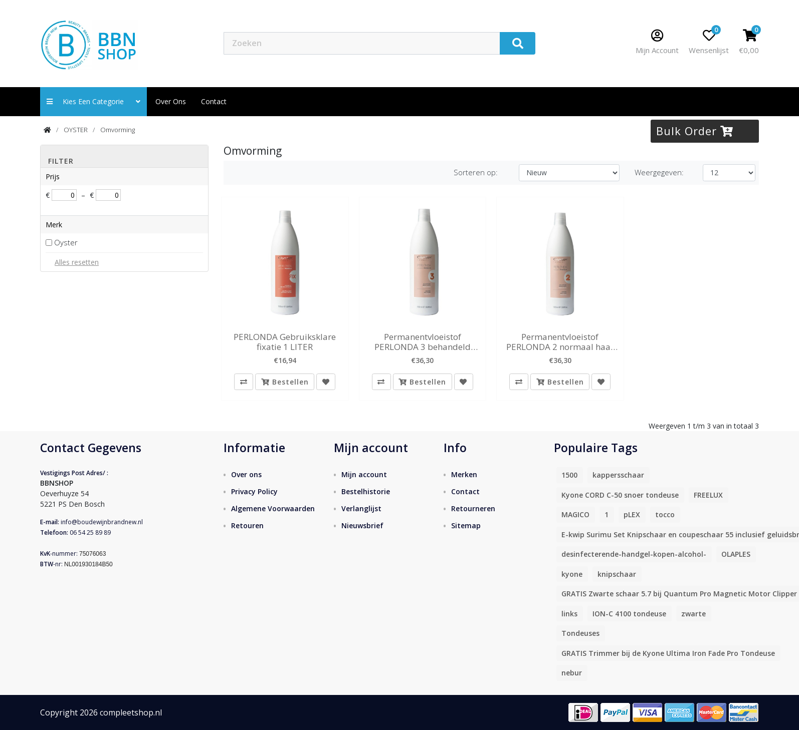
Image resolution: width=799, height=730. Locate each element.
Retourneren (473, 509)
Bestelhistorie (365, 492)
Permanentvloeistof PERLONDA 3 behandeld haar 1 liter (422, 342)
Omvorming (117, 129)
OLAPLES (735, 554)
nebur (571, 673)
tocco (665, 515)
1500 (569, 475)
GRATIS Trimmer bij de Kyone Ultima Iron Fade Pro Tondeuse (668, 653)
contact (214, 101)
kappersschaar (618, 475)
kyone (571, 574)
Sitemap (466, 526)
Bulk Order (694, 130)
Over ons (170, 101)
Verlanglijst (361, 509)
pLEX (632, 515)
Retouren (247, 526)
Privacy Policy (254, 492)
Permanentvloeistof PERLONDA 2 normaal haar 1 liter (560, 342)
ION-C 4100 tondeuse (629, 614)
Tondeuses (580, 633)
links (569, 614)
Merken (464, 475)
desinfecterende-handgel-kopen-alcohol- (633, 554)
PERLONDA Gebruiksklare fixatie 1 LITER (285, 342)
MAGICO (575, 515)
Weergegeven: (659, 172)
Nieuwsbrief (362, 526)
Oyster (66, 242)
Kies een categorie (93, 101)
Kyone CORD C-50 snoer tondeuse (620, 495)
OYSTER (76, 129)
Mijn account (364, 475)
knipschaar (616, 574)
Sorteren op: (476, 172)
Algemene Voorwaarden (273, 509)
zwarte (693, 614)
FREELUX (708, 495)
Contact (465, 492)
